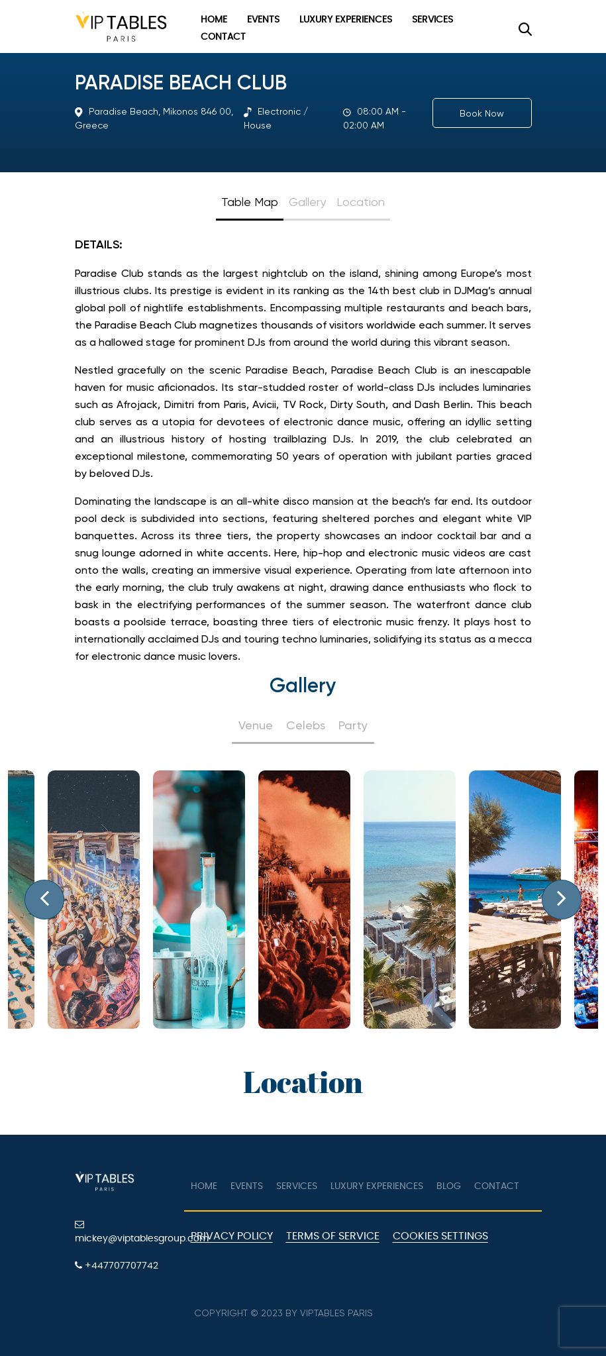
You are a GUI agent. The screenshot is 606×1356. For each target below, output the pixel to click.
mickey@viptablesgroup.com (124, 1231)
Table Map (249, 202)
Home (214, 20)
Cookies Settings (440, 1236)
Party (353, 725)
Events (263, 20)
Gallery (307, 202)
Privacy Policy (232, 1236)
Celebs (305, 725)
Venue (255, 725)
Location (360, 202)
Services (432, 20)
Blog (448, 1186)
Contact (223, 37)
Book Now (482, 113)
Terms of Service (332, 1236)
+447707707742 (116, 1266)
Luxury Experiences (345, 20)
